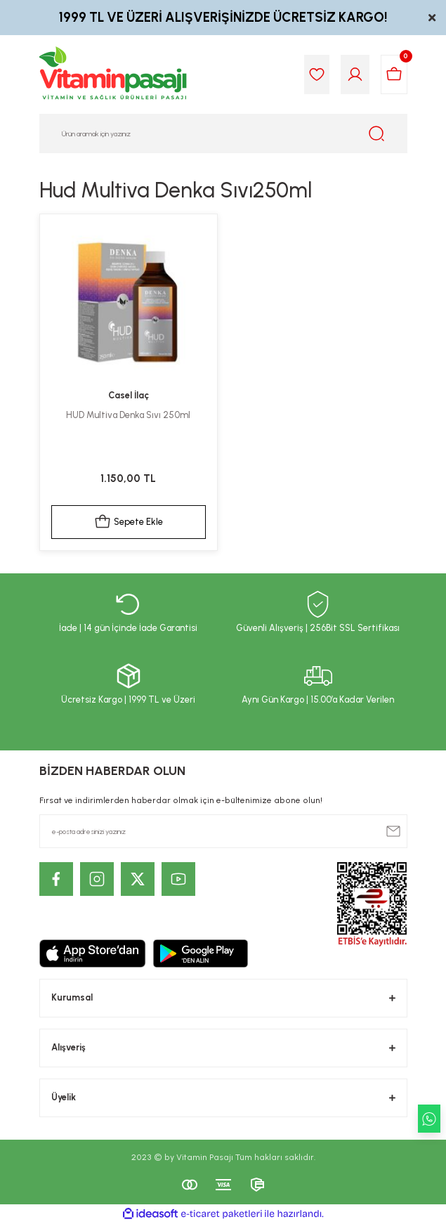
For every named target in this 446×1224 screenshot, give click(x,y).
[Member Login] (355, 74)
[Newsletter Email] (223, 831)
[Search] (223, 133)
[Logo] (113, 74)
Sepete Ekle (128, 522)
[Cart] (394, 74)
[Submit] (393, 831)
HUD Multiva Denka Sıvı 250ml (128, 415)
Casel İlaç (128, 395)
